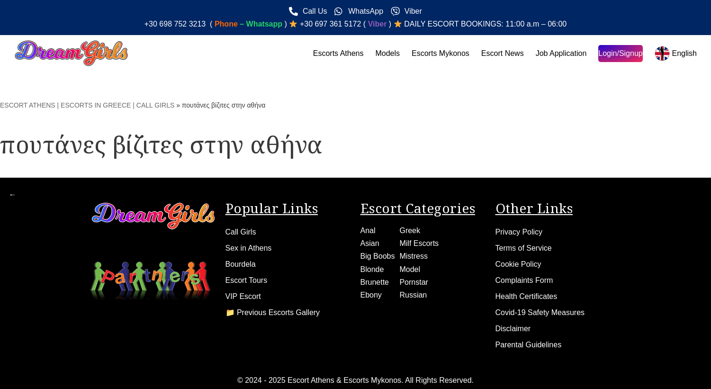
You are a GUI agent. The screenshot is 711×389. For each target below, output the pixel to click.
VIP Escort (243, 296)
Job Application (561, 53)
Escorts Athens (338, 53)
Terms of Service (523, 248)
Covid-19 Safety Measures (540, 312)
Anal (368, 230)
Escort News (502, 53)
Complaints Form (524, 280)
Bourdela (240, 264)
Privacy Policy (519, 232)
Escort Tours (246, 280)
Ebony (371, 295)
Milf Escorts (419, 243)
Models (387, 53)
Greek (409, 230)
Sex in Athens (248, 248)
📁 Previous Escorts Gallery (272, 312)
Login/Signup (620, 53)
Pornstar (413, 282)
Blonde (372, 269)
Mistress (413, 256)
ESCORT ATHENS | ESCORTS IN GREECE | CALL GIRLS (87, 105)
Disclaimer (513, 329)
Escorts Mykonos (440, 53)
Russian (413, 295)
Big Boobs (377, 256)
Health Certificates (526, 296)
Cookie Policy (518, 264)
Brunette (374, 282)
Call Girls (240, 232)
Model (409, 269)
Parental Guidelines (528, 345)
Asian (369, 243)
